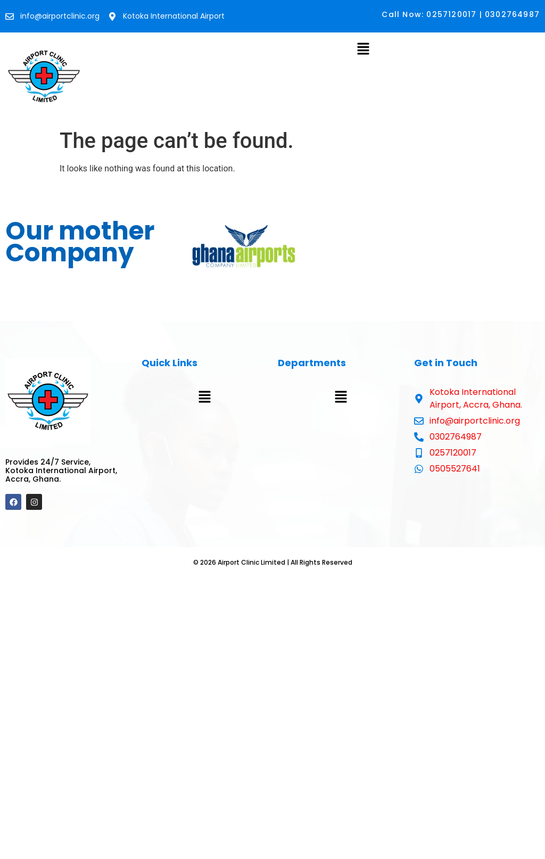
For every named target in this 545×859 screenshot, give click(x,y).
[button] (363, 49)
